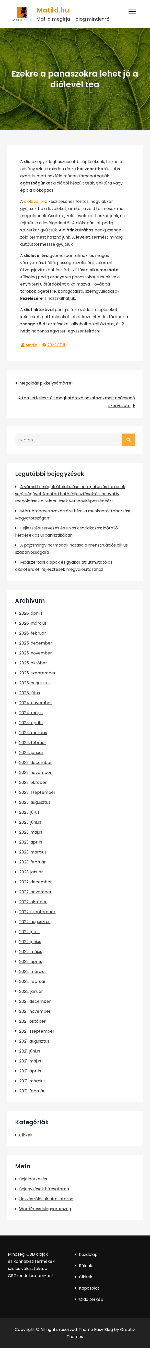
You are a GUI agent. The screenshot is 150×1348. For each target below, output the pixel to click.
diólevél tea (35, 201)
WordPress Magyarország (45, 1209)
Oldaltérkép (91, 1299)
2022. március (33, 971)
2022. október (33, 902)
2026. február (32, 633)
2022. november (35, 892)
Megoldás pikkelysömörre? (46, 383)
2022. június (30, 942)
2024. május (31, 713)
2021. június (29, 1051)
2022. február (32, 981)
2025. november (35, 653)
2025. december (35, 643)
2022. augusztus (34, 922)
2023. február (32, 862)
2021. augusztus (34, 1041)
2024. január (31, 753)
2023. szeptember (37, 792)
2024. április (31, 723)
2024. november (35, 703)
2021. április (30, 1071)
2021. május (30, 1061)
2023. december (35, 762)
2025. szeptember (37, 673)
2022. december (35, 882)
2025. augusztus (35, 683)
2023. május (30, 832)
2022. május (30, 952)
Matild (31, 345)
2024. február (32, 743)
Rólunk (85, 1266)
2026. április (30, 613)
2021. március (32, 1081)
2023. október (33, 782)
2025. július (29, 693)
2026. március (33, 623)
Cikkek (25, 1135)
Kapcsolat (89, 1288)
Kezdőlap (88, 1254)
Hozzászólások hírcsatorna (46, 1199)
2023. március (33, 852)
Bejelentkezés (33, 1179)
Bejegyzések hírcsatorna (44, 1189)
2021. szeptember (36, 1031)
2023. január (31, 872)
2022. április (30, 961)
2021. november (35, 1011)
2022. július (29, 932)
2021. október (32, 1021)
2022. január (31, 991)
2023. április (30, 842)
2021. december (35, 1001)
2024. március (33, 733)
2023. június (30, 822)
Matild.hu (53, 10)
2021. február (32, 1091)
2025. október (33, 663)
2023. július (29, 812)
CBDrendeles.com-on (30, 1276)
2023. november (35, 772)
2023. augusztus (34, 802)
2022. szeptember (37, 912)
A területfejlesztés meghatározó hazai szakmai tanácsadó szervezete (76, 402)
